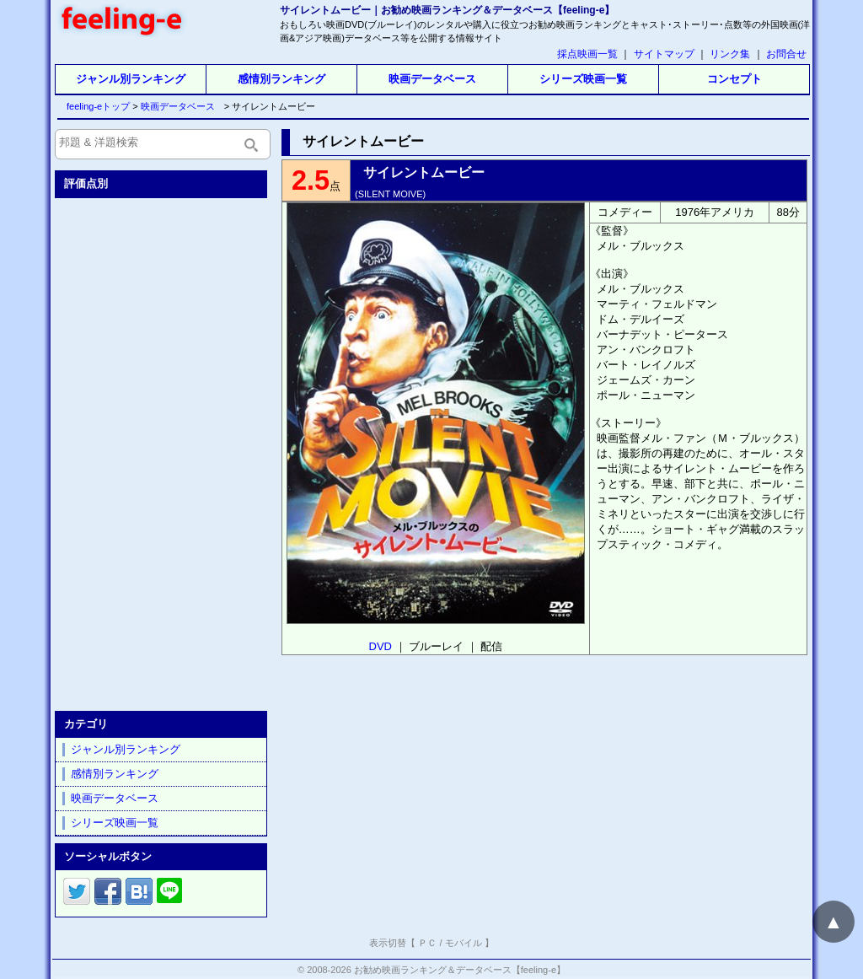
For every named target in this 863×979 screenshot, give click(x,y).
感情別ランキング (281, 79)
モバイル (463, 943)
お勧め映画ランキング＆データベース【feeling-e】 (460, 970)
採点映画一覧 (587, 54)
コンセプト (734, 79)
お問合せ (786, 54)
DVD (380, 646)
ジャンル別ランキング (130, 79)
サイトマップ (664, 54)
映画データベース (432, 79)
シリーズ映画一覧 (583, 79)
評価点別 (86, 183)
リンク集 (730, 54)
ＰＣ (427, 943)
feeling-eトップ (94, 106)
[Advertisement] (163, 451)
